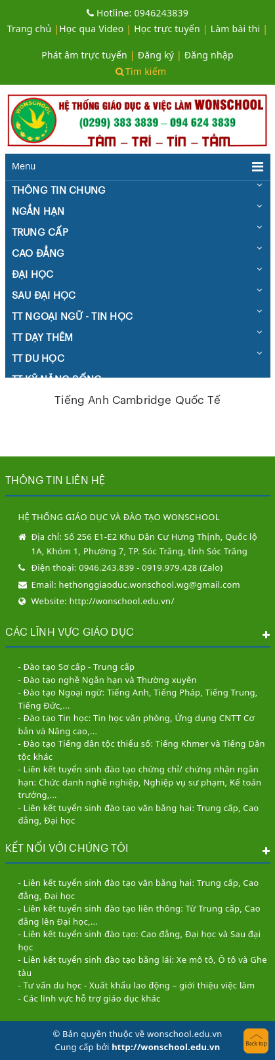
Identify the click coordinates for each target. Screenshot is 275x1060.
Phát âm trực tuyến (85, 55)
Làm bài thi (236, 28)
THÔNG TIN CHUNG (59, 191)
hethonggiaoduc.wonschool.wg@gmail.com (149, 584)
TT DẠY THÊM (43, 338)
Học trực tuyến (167, 28)
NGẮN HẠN (38, 212)
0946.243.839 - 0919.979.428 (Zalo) (150, 567)
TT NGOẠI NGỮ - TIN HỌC (72, 317)
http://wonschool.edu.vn (166, 1047)
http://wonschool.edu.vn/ (121, 601)
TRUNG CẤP (40, 233)
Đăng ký (156, 55)
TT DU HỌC (38, 359)
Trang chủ (29, 28)
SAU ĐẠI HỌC (44, 296)
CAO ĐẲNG (38, 254)
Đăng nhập (209, 55)
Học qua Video (91, 28)
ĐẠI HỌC (33, 275)
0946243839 (137, 13)
